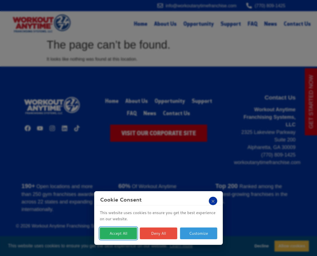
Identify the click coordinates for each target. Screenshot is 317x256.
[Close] (213, 201)
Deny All (158, 233)
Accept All (118, 233)
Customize (198, 233)
